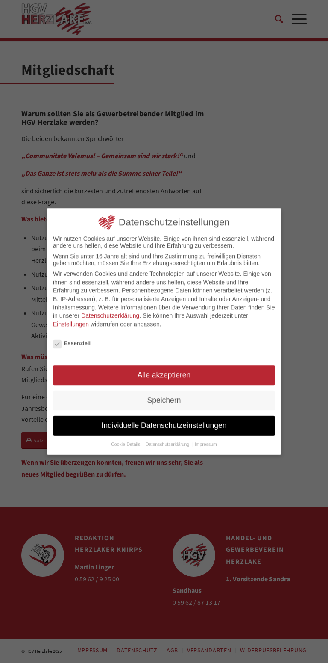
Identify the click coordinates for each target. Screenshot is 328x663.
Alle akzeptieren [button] (164, 372)
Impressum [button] (206, 440)
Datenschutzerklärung (110, 312)
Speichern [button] (164, 397)
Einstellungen (71, 320)
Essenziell (72, 339)
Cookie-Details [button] (126, 440)
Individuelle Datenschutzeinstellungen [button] (164, 422)
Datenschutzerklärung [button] (168, 440)
